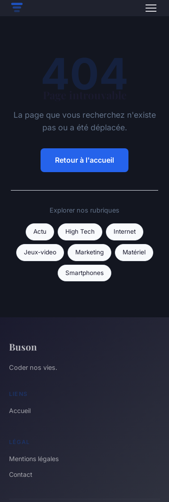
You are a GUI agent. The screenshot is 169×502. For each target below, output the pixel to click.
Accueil (20, 410)
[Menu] (151, 8)
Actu (39, 231)
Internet (125, 231)
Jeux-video (40, 252)
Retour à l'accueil (84, 159)
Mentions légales (34, 458)
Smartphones (84, 272)
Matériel (134, 252)
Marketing (89, 252)
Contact (20, 474)
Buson (23, 346)
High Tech (80, 231)
